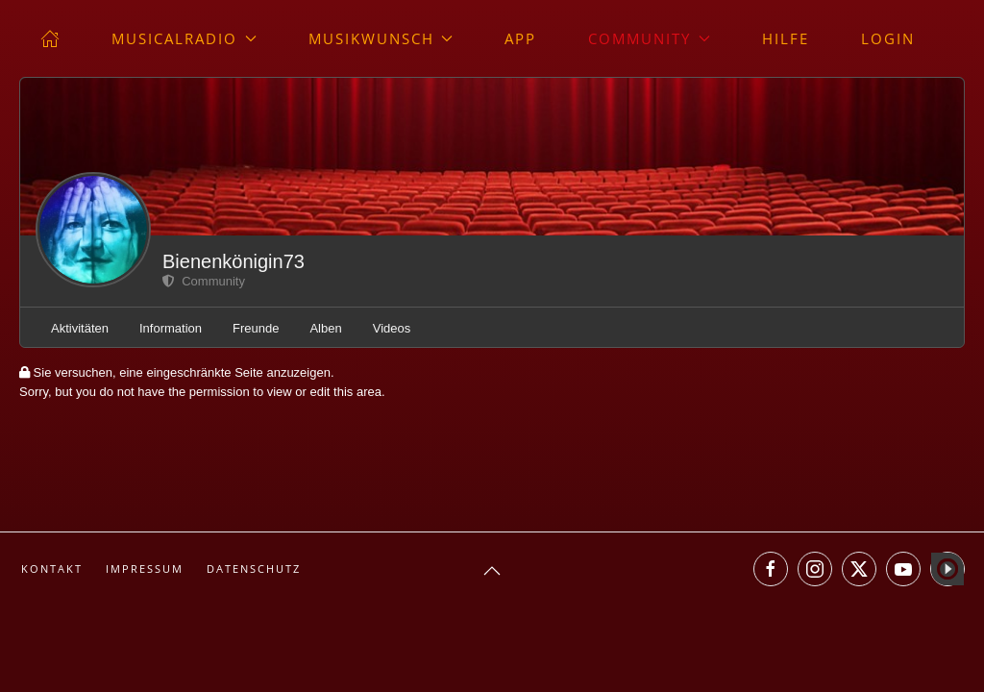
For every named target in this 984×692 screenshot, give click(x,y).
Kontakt (52, 568)
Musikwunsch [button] (381, 38)
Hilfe (785, 38)
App (520, 38)
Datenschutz (254, 568)
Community (203, 281)
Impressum (145, 568)
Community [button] (649, 38)
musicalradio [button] (184, 38)
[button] (492, 571)
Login (888, 38)
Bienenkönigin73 (233, 261)
